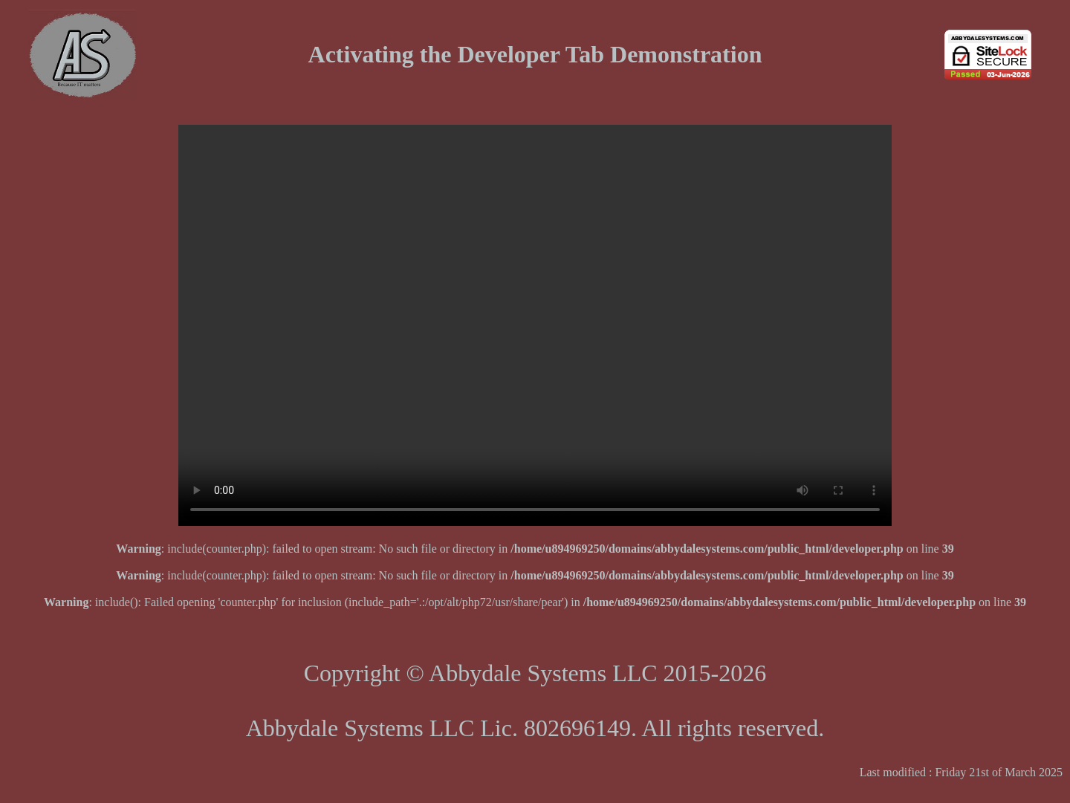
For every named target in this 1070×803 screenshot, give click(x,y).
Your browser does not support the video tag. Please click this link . (535, 325)
